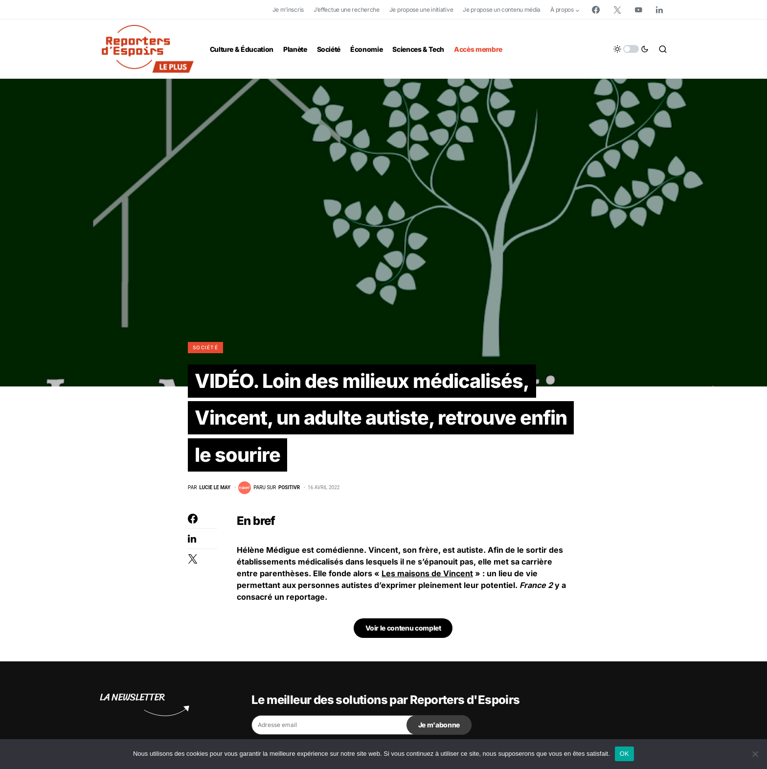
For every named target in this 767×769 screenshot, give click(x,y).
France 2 (536, 586)
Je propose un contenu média (502, 9)
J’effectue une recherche (347, 9)
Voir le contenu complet (403, 629)
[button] (631, 49)
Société (205, 347)
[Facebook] (596, 10)
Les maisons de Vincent (427, 574)
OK (624, 753)
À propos (562, 9)
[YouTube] (638, 10)
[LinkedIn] (659, 10)
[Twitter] (617, 10)
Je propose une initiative (421, 9)
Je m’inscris (288, 9)
